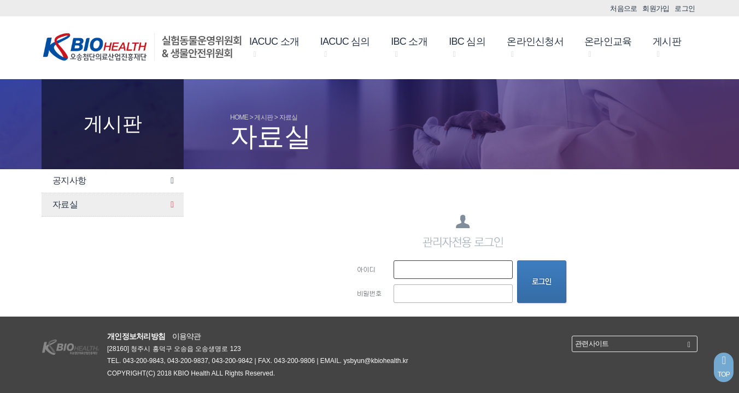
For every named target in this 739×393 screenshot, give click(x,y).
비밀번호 (369, 292)
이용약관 (186, 336)
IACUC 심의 (345, 47)
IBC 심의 (467, 47)
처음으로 (623, 8)
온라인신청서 (535, 47)
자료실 (115, 205)
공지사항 (115, 181)
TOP (723, 366)
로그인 (685, 8)
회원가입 (655, 8)
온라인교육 (607, 47)
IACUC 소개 (274, 47)
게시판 (667, 47)
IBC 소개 (409, 47)
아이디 (366, 268)
